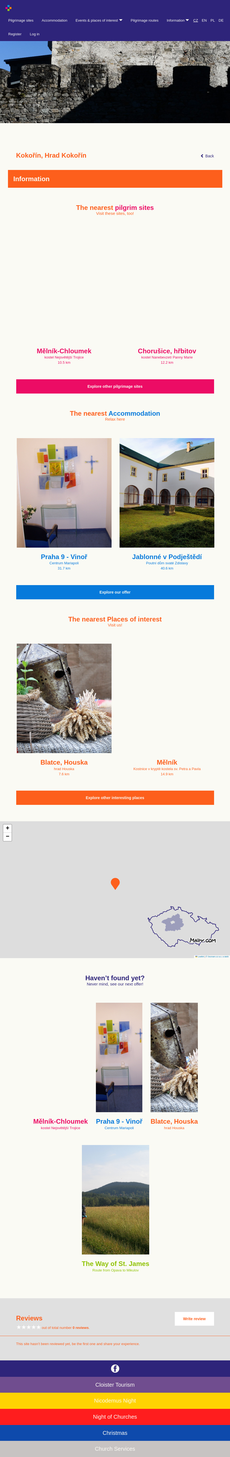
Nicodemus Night (115, 1401)
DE (221, 20)
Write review (194, 1319)
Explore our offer (115, 592)
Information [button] (178, 20)
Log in (34, 34)
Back (207, 156)
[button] (115, 884)
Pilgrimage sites (21, 20)
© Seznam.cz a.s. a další (217, 956)
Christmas (114, 1433)
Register (14, 34)
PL (212, 20)
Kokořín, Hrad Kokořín (51, 155)
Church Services (115, 1449)
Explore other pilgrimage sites (115, 386)
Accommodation (54, 20)
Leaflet (199, 956)
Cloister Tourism (115, 1385)
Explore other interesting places (115, 798)
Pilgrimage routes (145, 20)
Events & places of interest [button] (99, 20)
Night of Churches (115, 1417)
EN (204, 20)
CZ (195, 20)
